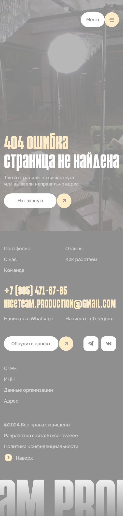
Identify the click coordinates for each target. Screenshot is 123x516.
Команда (14, 270)
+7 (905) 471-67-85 (35, 291)
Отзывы (74, 248)
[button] (100, 19)
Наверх (24, 458)
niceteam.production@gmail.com (60, 305)
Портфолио (17, 248)
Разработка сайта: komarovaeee (41, 435)
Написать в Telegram (89, 318)
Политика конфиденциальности (41, 446)
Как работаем (81, 259)
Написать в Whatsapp (28, 318)
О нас (10, 259)
